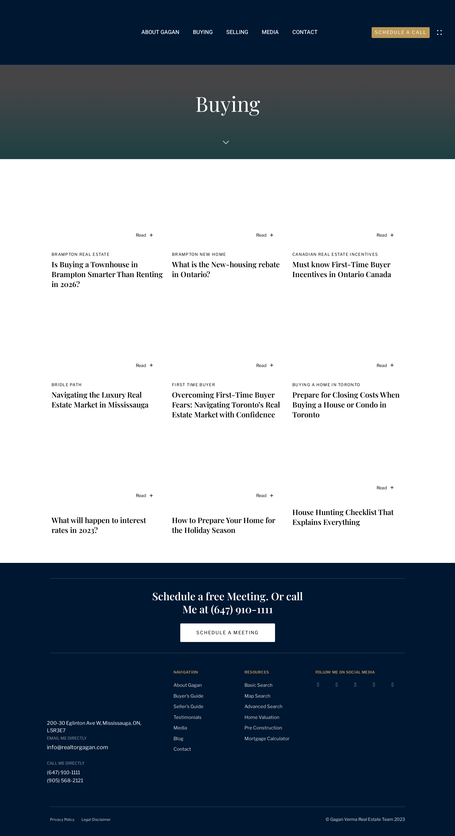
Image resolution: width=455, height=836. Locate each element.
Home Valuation (261, 717)
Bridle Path (67, 384)
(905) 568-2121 (65, 780)
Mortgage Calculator (267, 738)
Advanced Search (263, 706)
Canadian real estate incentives (335, 254)
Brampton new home (199, 254)
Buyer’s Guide (188, 696)
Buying (203, 32)
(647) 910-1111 (63, 772)
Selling (237, 32)
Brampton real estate (81, 254)
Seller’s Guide (188, 706)
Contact (305, 32)
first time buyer (193, 384)
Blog (178, 738)
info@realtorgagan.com (77, 747)
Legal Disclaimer (96, 819)
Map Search (257, 696)
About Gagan (160, 32)
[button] (441, 32)
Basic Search (258, 685)
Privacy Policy (62, 819)
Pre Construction (263, 728)
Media (270, 32)
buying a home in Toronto (326, 384)
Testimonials (187, 717)
